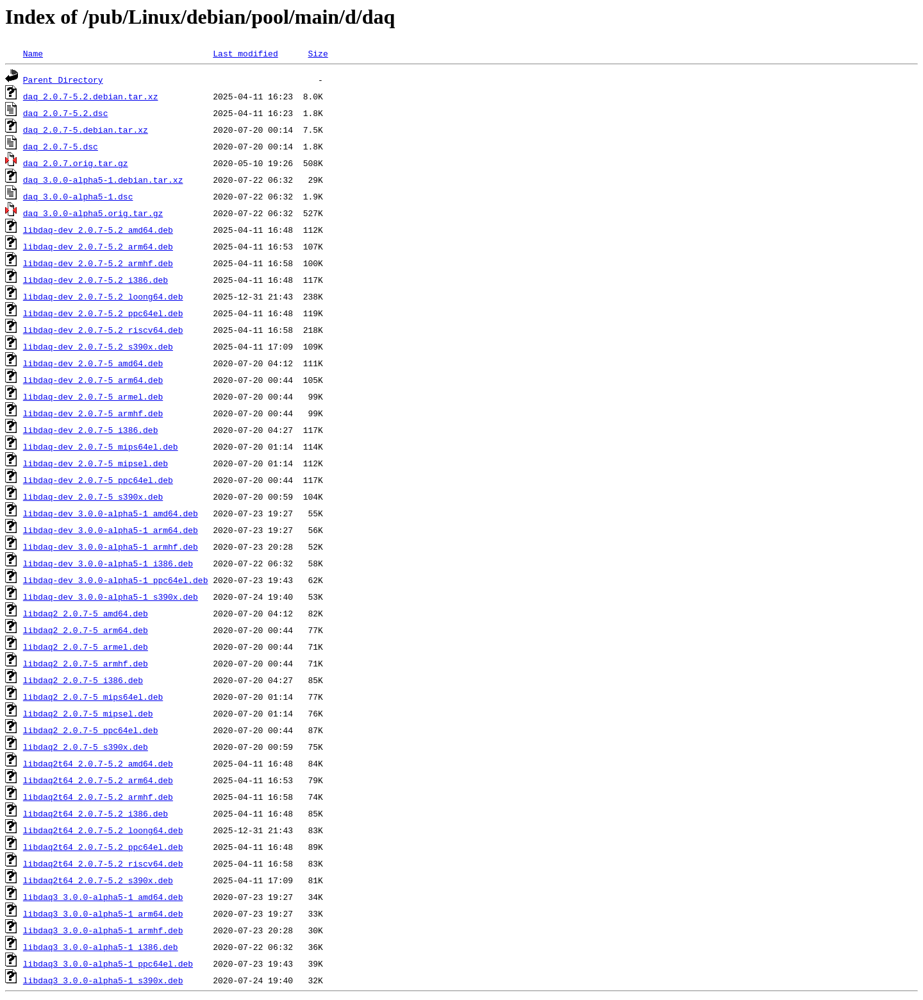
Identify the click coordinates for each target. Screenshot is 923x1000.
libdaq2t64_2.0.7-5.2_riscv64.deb (103, 863)
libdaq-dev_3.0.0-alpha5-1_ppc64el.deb (115, 580)
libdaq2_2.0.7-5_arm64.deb (85, 630)
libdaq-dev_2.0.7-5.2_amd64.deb (98, 229)
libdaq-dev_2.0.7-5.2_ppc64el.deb (103, 313)
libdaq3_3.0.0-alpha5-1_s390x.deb (103, 980)
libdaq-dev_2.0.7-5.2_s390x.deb (98, 346)
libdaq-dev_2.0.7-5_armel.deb (93, 396)
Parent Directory (63, 79)
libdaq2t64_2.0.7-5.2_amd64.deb (98, 763)
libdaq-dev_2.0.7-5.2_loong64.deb (103, 296)
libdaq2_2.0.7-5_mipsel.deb (88, 713)
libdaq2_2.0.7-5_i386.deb (83, 680)
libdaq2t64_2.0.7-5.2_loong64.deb (103, 830)
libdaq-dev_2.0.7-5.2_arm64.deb (98, 246)
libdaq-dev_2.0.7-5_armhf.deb (93, 413)
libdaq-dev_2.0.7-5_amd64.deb (93, 363)
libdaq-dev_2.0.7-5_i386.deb (90, 430)
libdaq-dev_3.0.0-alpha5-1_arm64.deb (110, 530)
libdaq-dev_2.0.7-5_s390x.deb (93, 496)
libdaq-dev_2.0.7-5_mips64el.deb (100, 446)
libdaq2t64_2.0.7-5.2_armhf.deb (98, 796)
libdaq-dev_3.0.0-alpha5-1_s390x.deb (110, 596)
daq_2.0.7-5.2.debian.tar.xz (90, 96)
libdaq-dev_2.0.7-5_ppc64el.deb (98, 480)
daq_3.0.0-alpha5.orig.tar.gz (93, 213)
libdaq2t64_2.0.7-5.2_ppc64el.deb (103, 846)
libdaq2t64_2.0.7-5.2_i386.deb (95, 813)
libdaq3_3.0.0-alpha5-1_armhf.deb (103, 930)
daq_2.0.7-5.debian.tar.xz (85, 129)
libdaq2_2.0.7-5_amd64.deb (85, 613)
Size (318, 53)
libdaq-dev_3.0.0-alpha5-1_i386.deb (108, 563)
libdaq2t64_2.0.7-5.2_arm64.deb (98, 780)
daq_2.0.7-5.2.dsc (65, 113)
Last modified (245, 53)
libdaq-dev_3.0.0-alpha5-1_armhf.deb (110, 546)
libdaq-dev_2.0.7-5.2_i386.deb (95, 279)
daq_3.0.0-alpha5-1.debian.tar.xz (103, 179)
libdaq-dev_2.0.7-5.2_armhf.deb (98, 263)
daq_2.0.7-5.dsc (60, 146)
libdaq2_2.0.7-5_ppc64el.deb (90, 730)
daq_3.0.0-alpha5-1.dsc (78, 196)
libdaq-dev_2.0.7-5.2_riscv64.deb (103, 329)
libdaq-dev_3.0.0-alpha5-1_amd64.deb (110, 513)
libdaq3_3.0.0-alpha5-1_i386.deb (100, 947)
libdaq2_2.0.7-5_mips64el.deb (93, 696)
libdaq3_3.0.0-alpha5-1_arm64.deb (103, 913)
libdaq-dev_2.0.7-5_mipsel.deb (95, 463)
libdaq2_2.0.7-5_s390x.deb (85, 746)
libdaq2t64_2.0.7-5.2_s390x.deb (98, 880)
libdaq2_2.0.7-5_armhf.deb (85, 663)
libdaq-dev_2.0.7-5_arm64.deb (93, 380)
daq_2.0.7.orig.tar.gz (75, 163)
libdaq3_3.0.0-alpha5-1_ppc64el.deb (108, 963)
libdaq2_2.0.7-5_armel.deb (85, 646)
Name (33, 53)
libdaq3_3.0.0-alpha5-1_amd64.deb (103, 897)
